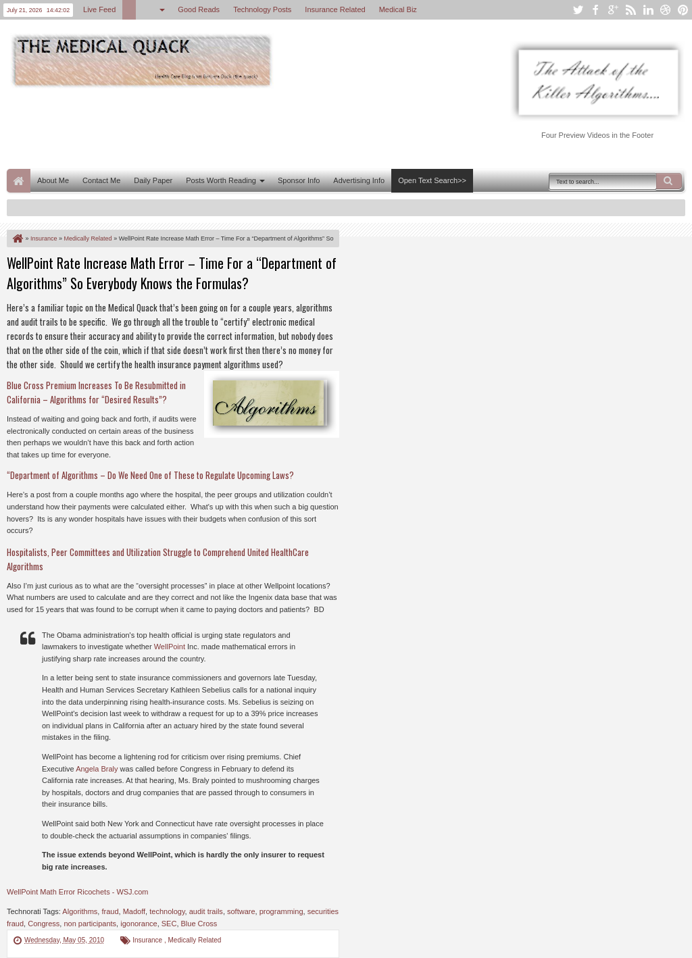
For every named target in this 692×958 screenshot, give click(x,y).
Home (18, 181)
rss (630, 10)
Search (669, 181)
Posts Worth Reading (221, 180)
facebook (595, 10)
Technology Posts (262, 9)
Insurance (148, 940)
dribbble (665, 10)
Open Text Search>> (432, 180)
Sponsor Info (299, 180)
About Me (53, 180)
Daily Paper (153, 180)
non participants (90, 923)
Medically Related (195, 940)
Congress (43, 923)
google (613, 10)
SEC (169, 923)
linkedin (648, 10)
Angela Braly (97, 769)
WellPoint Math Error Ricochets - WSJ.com (77, 892)
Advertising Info (359, 180)
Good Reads (199, 9)
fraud (109, 911)
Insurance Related (335, 9)
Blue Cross (199, 923)
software (241, 911)
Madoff (134, 911)
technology (166, 911)
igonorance (138, 923)
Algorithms (79, 911)
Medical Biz (398, 9)
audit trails (206, 911)
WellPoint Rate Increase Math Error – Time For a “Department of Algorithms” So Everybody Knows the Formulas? (172, 273)
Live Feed (99, 9)
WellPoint (169, 646)
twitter (578, 10)
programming (281, 911)
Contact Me (101, 180)
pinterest (683, 10)
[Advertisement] (253, 127)
